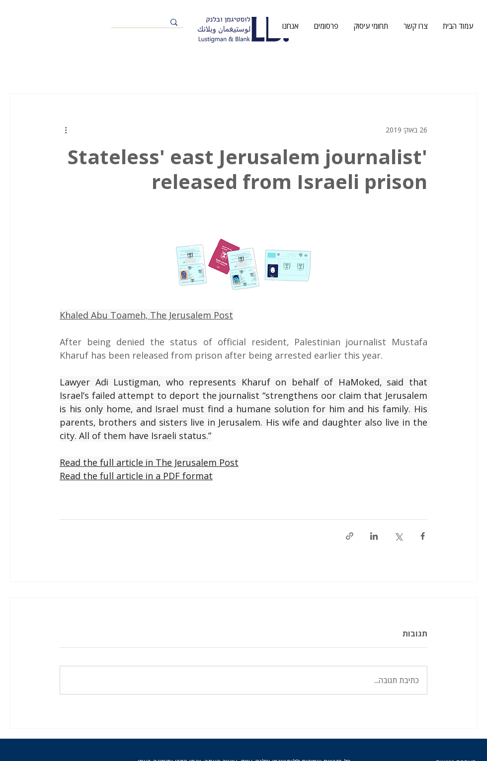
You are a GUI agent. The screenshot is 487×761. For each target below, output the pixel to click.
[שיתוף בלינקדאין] (374, 536)
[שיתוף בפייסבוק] (422, 536)
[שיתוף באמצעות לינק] (349, 536)
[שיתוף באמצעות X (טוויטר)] (398, 536)
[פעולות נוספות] (66, 129)
